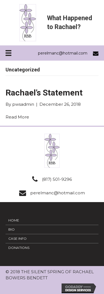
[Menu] (8, 53)
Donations (18, 248)
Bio (11, 229)
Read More (17, 117)
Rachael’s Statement (44, 92)
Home (13, 220)
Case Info (17, 238)
